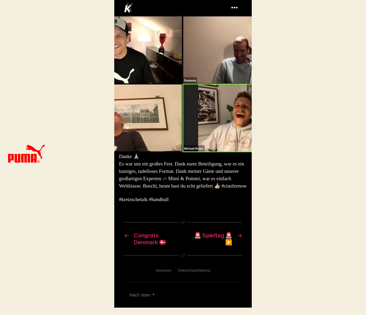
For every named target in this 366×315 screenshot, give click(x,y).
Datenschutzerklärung (194, 270)
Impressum (163, 270)
